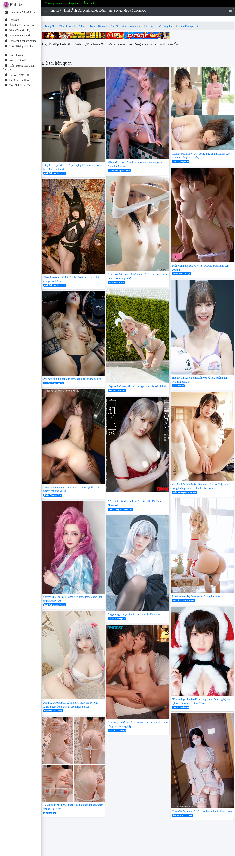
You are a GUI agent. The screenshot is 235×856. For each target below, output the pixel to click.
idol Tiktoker (49, 813)
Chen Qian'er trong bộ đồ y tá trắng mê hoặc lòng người (202, 811)
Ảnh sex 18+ (90, 3)
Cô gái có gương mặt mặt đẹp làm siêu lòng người (135, 614)
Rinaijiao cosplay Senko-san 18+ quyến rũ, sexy (197, 596)
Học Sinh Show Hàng (53, 711)
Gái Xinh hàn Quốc (117, 618)
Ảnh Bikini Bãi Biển (117, 390)
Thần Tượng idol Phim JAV (120, 509)
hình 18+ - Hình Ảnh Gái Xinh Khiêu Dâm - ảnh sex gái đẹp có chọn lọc (98, 10)
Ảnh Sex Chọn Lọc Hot (54, 383)
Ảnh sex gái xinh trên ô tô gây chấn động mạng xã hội (72, 378)
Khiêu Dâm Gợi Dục (52, 495)
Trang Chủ (50, 26)
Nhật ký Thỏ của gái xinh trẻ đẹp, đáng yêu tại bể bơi (137, 386)
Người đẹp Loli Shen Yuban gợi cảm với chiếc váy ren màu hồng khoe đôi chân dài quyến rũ (148, 26)
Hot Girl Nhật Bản (117, 282)
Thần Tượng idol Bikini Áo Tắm (77, 26)
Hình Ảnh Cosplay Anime (54, 173)
